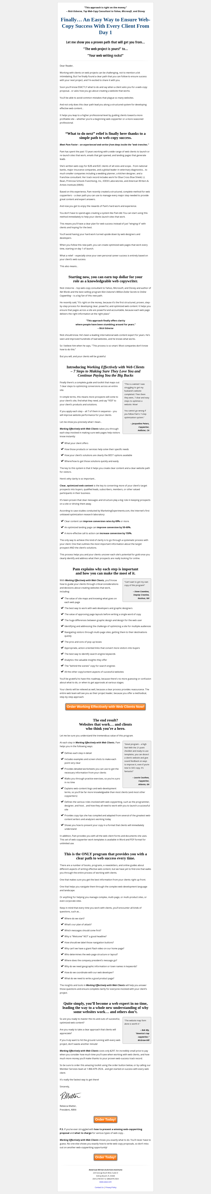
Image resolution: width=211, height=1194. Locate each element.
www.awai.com (105, 1182)
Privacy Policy (111, 1187)
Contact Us (99, 1187)
